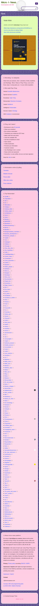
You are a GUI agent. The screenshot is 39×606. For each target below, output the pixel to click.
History (7, 326)
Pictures (8, 415)
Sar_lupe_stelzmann (11, 452)
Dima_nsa (8, 277)
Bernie (7, 227)
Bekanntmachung (10, 225)
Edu (6, 287)
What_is (8, 516)
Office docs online (8, 180)
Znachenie (8, 524)
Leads (7, 351)
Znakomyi (8, 526)
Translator (6, 170)
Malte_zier (8, 363)
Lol (6, 357)
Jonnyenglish (9, 338)
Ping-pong (8, 423)
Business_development (11, 233)
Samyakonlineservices (11, 450)
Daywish (8, 264)
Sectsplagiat (9, 460)
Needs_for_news (10, 398)
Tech (7, 487)
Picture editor (6, 177)
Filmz (7, 299)
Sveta (7, 475)
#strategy (14, 110)
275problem (9, 198)
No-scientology (9, 402)
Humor (7, 330)
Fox (6, 305)
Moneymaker (9, 380)
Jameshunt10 (9, 332)
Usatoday (8, 505)
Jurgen (7, 341)
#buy (14, 98)
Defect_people (9, 266)
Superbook (8, 472)
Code (7, 252)
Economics (8, 283)
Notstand (8, 404)
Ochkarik (8, 409)
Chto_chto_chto (9, 248)
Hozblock (8, 328)
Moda (7, 376)
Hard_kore (8, 322)
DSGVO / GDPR (25, 563)
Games (7, 316)
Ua (6, 499)
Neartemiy (8, 396)
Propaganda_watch (10, 429)
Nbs (6, 394)
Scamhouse (9, 454)
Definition (8, 268)
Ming (7, 374)
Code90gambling (10, 254)
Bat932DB (8, 221)
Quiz (7, 435)
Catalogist (8, 242)
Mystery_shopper (10, 386)
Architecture (9, 213)
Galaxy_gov (9, 314)
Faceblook (8, 295)
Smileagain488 (9, 464)
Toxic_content (9, 493)
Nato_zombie (9, 392)
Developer (8, 275)
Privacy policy (11, 563)
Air (6, 202)
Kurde (7, 349)
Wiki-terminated (9, 518)
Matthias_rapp (9, 367)
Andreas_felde (9, 209)
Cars (7, 240)
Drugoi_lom (8, 281)
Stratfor (7, 470)
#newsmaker (13, 107)
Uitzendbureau (9, 501)
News (7, 400)
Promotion (8, 427)
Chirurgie (8, 246)
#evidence (10, 104)
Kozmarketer (9, 347)
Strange (7, 468)
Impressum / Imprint (8, 574)
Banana (7, 219)
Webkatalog (8, 514)
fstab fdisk (8, 20)
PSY (7, 433)
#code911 (14, 94)
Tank (7, 479)
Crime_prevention (10, 260)
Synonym (8, 477)
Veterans (8, 510)
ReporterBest (9, 442)
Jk (6, 334)
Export (7, 291)
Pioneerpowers (9, 419)
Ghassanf (8, 318)
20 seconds (17, 127)
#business (13, 101)
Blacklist (8, 229)
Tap (6, 483)
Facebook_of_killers (11, 297)
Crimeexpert (9, 258)
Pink (7, 417)
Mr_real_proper (9, 382)
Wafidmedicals (9, 512)
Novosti (7, 407)
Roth (7, 446)
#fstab (21, 30)
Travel (7, 495)
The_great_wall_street (11, 491)
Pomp (7, 421)
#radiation (8, 114)
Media (7, 369)
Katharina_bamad (10, 343)
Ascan (7, 215)
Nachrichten (9, 388)
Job (6, 336)
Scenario (8, 456)
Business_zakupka (10, 235)
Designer (8, 273)
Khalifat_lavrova (10, 345)
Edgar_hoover (9, 285)
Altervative (8, 204)
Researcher (8, 444)
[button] (36, 4)
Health (7, 324)
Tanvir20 (8, 481)
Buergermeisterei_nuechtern (13, 231)
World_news (9, 520)
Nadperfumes (9, 390)
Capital (7, 237)
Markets (7, 365)
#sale (11, 98)
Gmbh (7, 320)
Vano (7, 508)
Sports (7, 466)
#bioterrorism (16, 91)
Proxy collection (7, 183)
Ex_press (8, 293)
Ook (6, 411)
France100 (8, 308)
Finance (7, 301)
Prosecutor (8, 431)
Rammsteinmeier (10, 437)
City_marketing (9, 250)
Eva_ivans (8, 289)
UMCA (7, 503)
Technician (8, 489)
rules (9, 157)
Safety (7, 448)
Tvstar (7, 497)
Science (7, 458)
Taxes (7, 485)
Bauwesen (8, 223)
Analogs (8, 207)
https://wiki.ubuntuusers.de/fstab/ (12, 32)
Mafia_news (9, 361)
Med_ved (8, 371)
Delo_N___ (8, 270)
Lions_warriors (9, 353)
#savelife (10, 91)
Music (7, 384)
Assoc (7, 217)
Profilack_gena (9, 425)
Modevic (8, 378)
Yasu (7, 522)
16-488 (7, 196)
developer (17, 25)
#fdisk (5, 28)
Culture (7, 262)
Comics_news (9, 256)
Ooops (7, 413)
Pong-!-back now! (24, 25)
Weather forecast (7, 173)
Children (8, 244)
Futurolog (8, 312)
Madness (8, 359)
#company (18, 101)
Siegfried (8, 462)
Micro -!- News (8, 2)
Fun (6, 310)
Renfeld (7, 439)
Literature (8, 355)
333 (6, 200)
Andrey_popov (9, 211)
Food (7, 303)
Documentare (9, 279)
